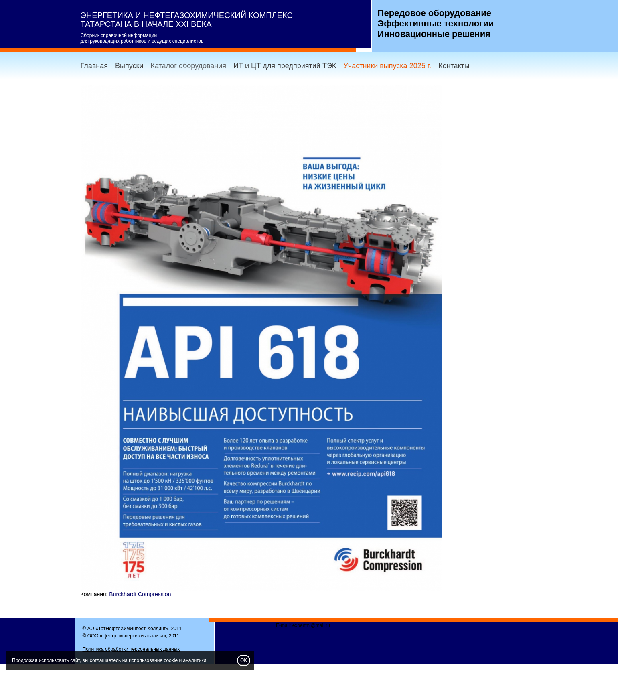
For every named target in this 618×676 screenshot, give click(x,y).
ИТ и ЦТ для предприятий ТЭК (284, 66)
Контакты (454, 66)
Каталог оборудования (188, 66)
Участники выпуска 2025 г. (387, 66)
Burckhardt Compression (140, 594)
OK (243, 660)
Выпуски (129, 66)
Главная (94, 66)
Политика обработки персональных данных (131, 649)
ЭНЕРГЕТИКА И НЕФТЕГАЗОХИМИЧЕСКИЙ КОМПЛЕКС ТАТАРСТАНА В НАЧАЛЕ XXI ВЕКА (187, 19)
